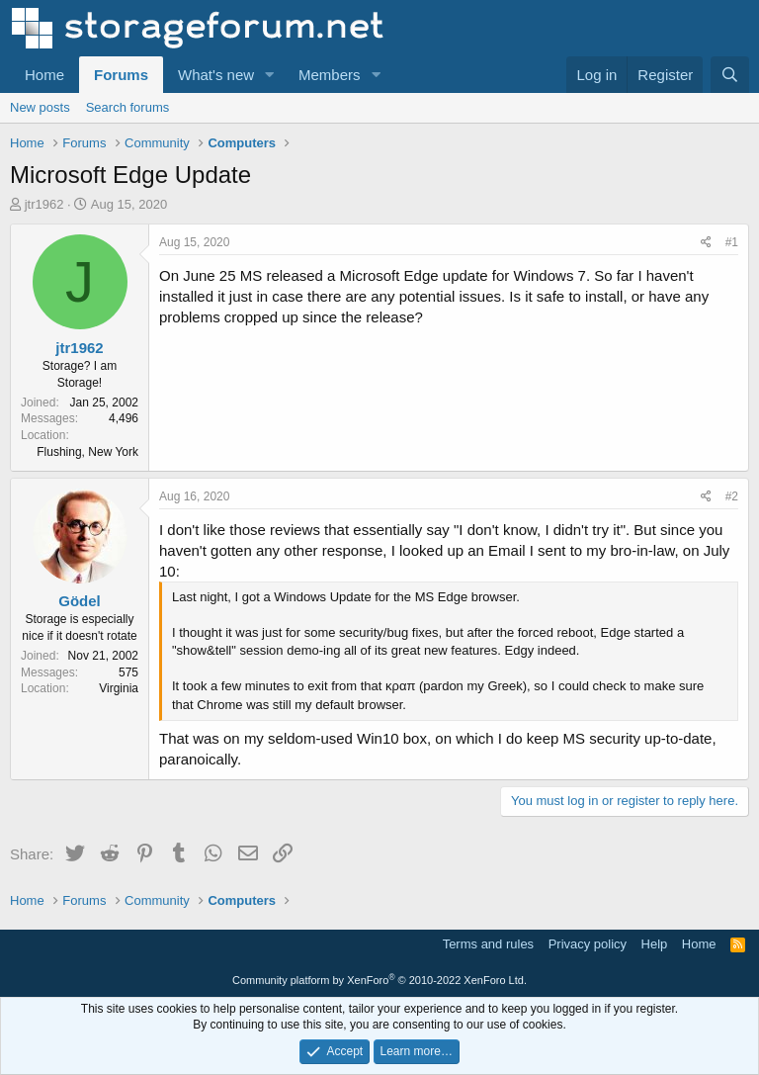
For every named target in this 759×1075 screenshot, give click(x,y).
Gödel (79, 600)
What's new (216, 74)
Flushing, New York (87, 452)
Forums (121, 74)
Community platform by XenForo (379, 980)
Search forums (128, 107)
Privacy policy (587, 944)
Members (329, 74)
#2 (731, 496)
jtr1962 (44, 204)
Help (654, 944)
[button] (270, 74)
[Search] (730, 74)
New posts (40, 107)
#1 (731, 242)
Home (44, 74)
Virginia (118, 688)
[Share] (706, 242)
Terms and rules (488, 944)
